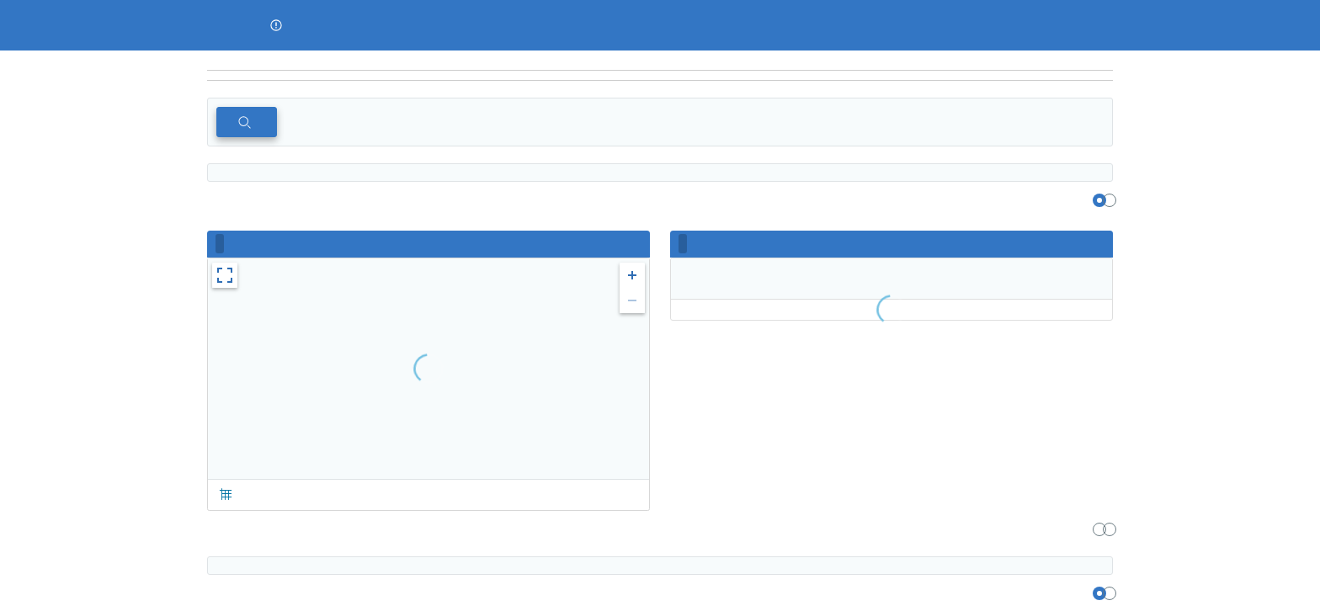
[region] (660, 60)
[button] (276, 25)
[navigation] (660, 76)
